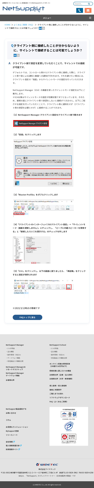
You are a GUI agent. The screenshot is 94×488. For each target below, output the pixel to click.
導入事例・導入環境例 (58, 385)
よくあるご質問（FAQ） (24, 24)
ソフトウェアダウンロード (60, 397)
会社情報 (9, 441)
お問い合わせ (11, 413)
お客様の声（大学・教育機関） (61, 378)
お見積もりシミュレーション (17, 427)
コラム (8, 420)
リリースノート (12, 435)
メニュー (47, 17)
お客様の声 (10, 380)
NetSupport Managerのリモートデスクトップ (16, 368)
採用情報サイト (12, 449)
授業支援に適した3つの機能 (60, 370)
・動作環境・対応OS (13, 355)
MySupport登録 (12, 431)
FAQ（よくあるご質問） (59, 401)
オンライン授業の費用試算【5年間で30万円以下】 (60, 364)
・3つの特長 (10, 348)
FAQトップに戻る (28, 317)
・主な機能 (10, 351)
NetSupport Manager (15, 345)
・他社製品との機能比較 (14, 361)
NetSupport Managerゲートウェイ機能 (15, 374)
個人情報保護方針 (13, 445)
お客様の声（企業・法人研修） (61, 375)
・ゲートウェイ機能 (13, 358)
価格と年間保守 (55, 389)
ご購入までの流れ (56, 393)
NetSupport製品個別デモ (16, 409)
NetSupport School (58, 345)
